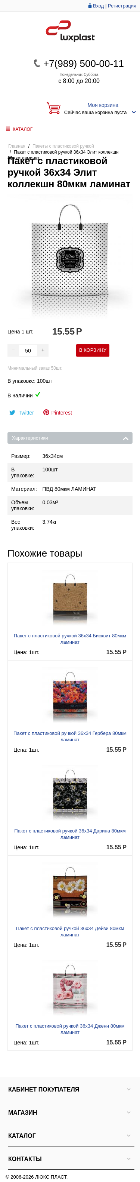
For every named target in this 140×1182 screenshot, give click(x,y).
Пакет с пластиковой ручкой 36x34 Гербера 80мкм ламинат (70, 736)
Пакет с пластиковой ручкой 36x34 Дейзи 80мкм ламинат (70, 932)
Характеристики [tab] (70, 437)
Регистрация (122, 6)
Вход (98, 6)
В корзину (92, 350)
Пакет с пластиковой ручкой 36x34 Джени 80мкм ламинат (70, 1029)
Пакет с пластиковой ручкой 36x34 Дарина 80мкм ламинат (69, 834)
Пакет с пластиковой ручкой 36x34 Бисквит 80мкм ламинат (70, 639)
